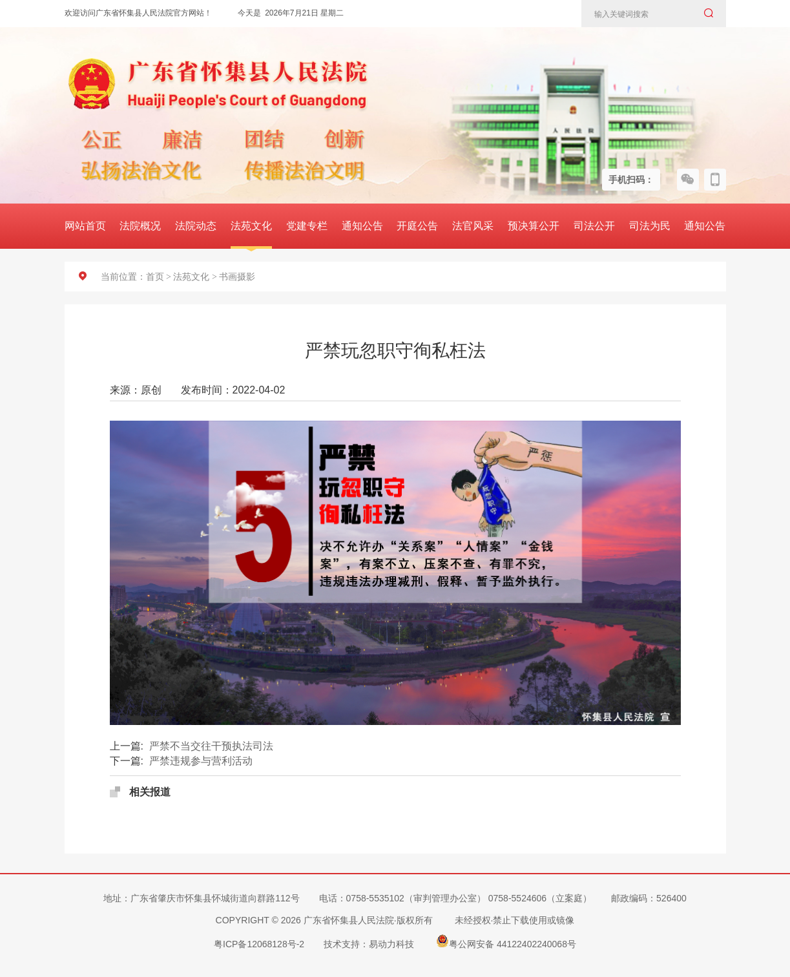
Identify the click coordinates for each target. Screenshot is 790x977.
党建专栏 (306, 225)
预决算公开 (533, 225)
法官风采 (473, 225)
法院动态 (195, 225)
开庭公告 (417, 225)
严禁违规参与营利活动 (201, 760)
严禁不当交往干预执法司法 (211, 746)
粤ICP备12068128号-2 (259, 944)
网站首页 (85, 225)
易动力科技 (391, 944)
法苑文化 (251, 225)
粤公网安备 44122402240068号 (506, 940)
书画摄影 (237, 277)
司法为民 (649, 225)
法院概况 (140, 225)
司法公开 (594, 225)
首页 (155, 277)
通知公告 (362, 225)
